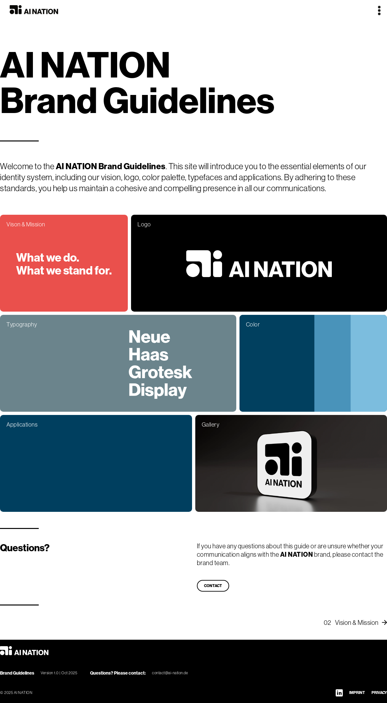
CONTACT (213, 585)
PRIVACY (379, 692)
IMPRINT (357, 692)
